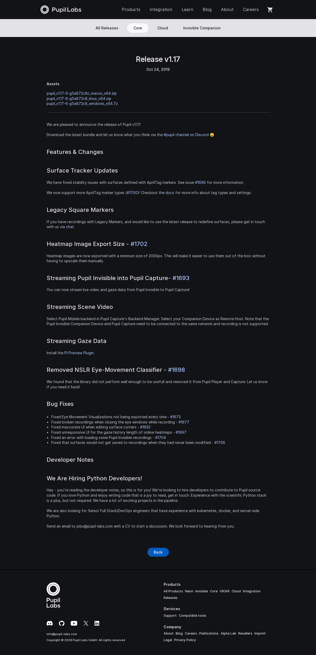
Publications (209, 633)
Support (170, 616)
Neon (189, 591)
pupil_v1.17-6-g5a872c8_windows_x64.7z (82, 103)
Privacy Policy (185, 640)
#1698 (176, 369)
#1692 (145, 427)
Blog (179, 633)
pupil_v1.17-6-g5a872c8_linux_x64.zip (79, 98)
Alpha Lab (228, 633)
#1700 (132, 192)
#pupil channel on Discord (186, 134)
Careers (191, 633)
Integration (251, 591)
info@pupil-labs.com (62, 634)
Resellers (245, 633)
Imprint (260, 633)
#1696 (200, 182)
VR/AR (225, 591)
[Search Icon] (271, 28)
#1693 (181, 278)
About (169, 633)
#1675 (175, 417)
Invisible (201, 591)
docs (169, 192)
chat (70, 226)
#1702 (139, 243)
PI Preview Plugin (79, 353)
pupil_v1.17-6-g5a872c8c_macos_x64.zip (82, 93)
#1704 (160, 437)
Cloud (236, 591)
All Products (173, 591)
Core (214, 591)
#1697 (181, 432)
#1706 (219, 442)
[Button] (158, 552)
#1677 (184, 422)
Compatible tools (192, 616)
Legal (168, 640)
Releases (171, 598)
